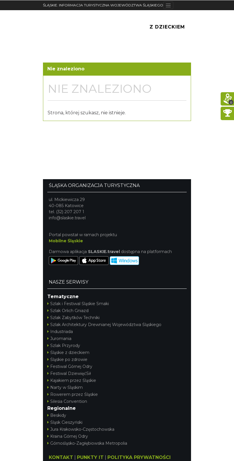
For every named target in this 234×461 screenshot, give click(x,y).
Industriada (60, 331)
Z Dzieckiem (167, 27)
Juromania (59, 338)
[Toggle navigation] (168, 5)
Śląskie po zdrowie (67, 359)
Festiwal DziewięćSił (69, 373)
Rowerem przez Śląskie (72, 394)
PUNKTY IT (90, 457)
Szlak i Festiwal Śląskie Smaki (78, 303)
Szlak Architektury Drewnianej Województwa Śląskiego (104, 324)
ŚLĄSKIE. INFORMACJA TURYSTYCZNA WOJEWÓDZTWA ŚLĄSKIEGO (103, 5)
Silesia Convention (67, 401)
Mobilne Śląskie (66, 240)
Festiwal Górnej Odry (69, 366)
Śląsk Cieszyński (64, 422)
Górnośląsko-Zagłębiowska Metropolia (87, 443)
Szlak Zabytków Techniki (73, 317)
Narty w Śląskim (65, 387)
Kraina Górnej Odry (67, 436)
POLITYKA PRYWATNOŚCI (139, 457)
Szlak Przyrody (63, 345)
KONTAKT (61, 457)
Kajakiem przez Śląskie (71, 380)
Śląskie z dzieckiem (68, 352)
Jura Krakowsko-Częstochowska (80, 429)
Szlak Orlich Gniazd (68, 310)
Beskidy (56, 415)
